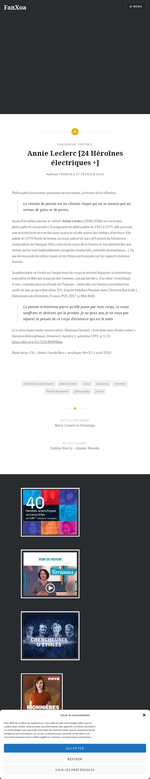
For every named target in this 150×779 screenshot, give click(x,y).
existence (102, 383)
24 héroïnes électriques (38, 383)
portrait (85, 144)
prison (100, 391)
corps (86, 383)
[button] (144, 715)
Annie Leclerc (68, 383)
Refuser (75, 759)
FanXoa (15, 7)
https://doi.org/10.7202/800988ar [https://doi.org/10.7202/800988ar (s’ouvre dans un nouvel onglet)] (37, 342)
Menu (137, 7)
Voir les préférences (75, 770)
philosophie (66, 144)
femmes (120, 383)
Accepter (75, 748)
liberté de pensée (57, 391)
